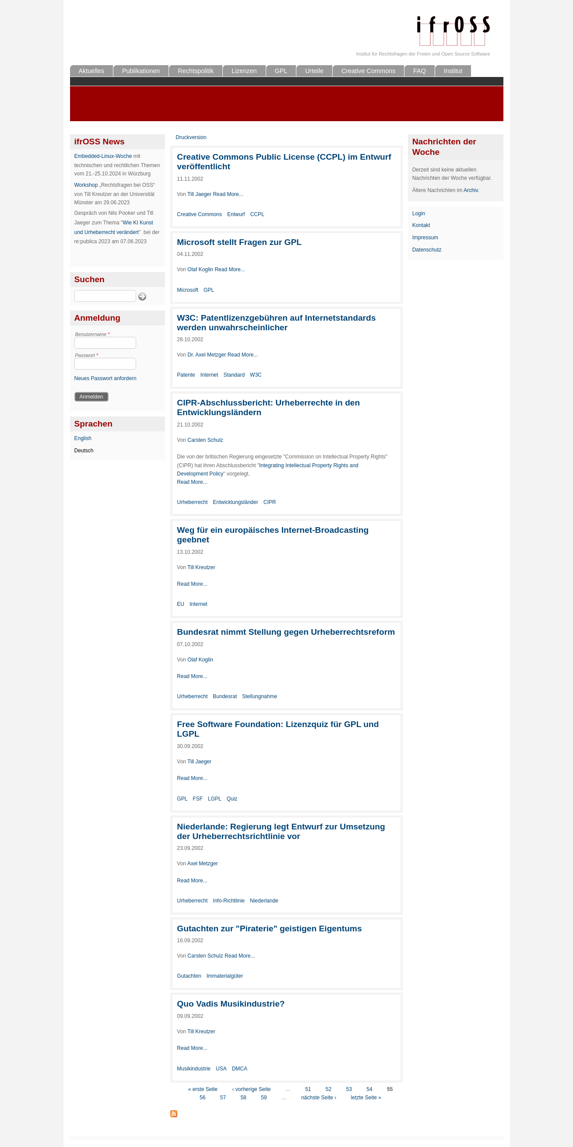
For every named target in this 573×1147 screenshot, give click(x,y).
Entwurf (236, 214)
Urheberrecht (192, 502)
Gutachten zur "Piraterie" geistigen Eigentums (269, 928)
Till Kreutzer (201, 567)
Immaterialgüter (225, 976)
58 (243, 1098)
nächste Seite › (318, 1098)
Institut (453, 70)
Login (418, 213)
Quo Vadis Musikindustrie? (231, 1003)
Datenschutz (427, 250)
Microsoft (187, 290)
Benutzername (92, 334)
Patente (186, 375)
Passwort (86, 355)
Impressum (425, 237)
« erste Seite (203, 1089)
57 (223, 1098)
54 (369, 1089)
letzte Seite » (366, 1098)
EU (180, 604)
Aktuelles (91, 70)
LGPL (214, 799)
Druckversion (191, 137)
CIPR (270, 502)
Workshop (86, 185)
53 (349, 1089)
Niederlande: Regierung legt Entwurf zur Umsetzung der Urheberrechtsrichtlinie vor (281, 831)
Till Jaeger (199, 194)
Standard (234, 375)
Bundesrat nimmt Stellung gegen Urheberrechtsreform (286, 631)
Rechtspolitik (196, 70)
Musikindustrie (194, 1069)
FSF (198, 799)
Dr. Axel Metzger (206, 355)
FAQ (419, 70)
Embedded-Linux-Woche (103, 156)
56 (202, 1098)
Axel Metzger (202, 863)
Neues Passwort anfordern (105, 378)
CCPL (257, 214)
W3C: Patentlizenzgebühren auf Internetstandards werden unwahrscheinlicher (276, 322)
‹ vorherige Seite (251, 1089)
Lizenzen (244, 70)
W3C (256, 375)
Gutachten (189, 976)
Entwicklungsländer (235, 502)
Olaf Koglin (200, 269)
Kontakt (421, 225)
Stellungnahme (259, 696)
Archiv (471, 190)
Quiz (232, 799)
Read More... (228, 194)
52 (328, 1089)
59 (264, 1098)
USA (221, 1069)
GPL (281, 70)
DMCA (239, 1069)
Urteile (314, 70)
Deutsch (84, 451)
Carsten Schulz (205, 440)
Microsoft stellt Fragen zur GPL (239, 242)
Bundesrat (225, 696)
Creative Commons (368, 70)
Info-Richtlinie (229, 901)
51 (308, 1089)
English (82, 438)
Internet (209, 375)
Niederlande (264, 901)
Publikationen (141, 70)
